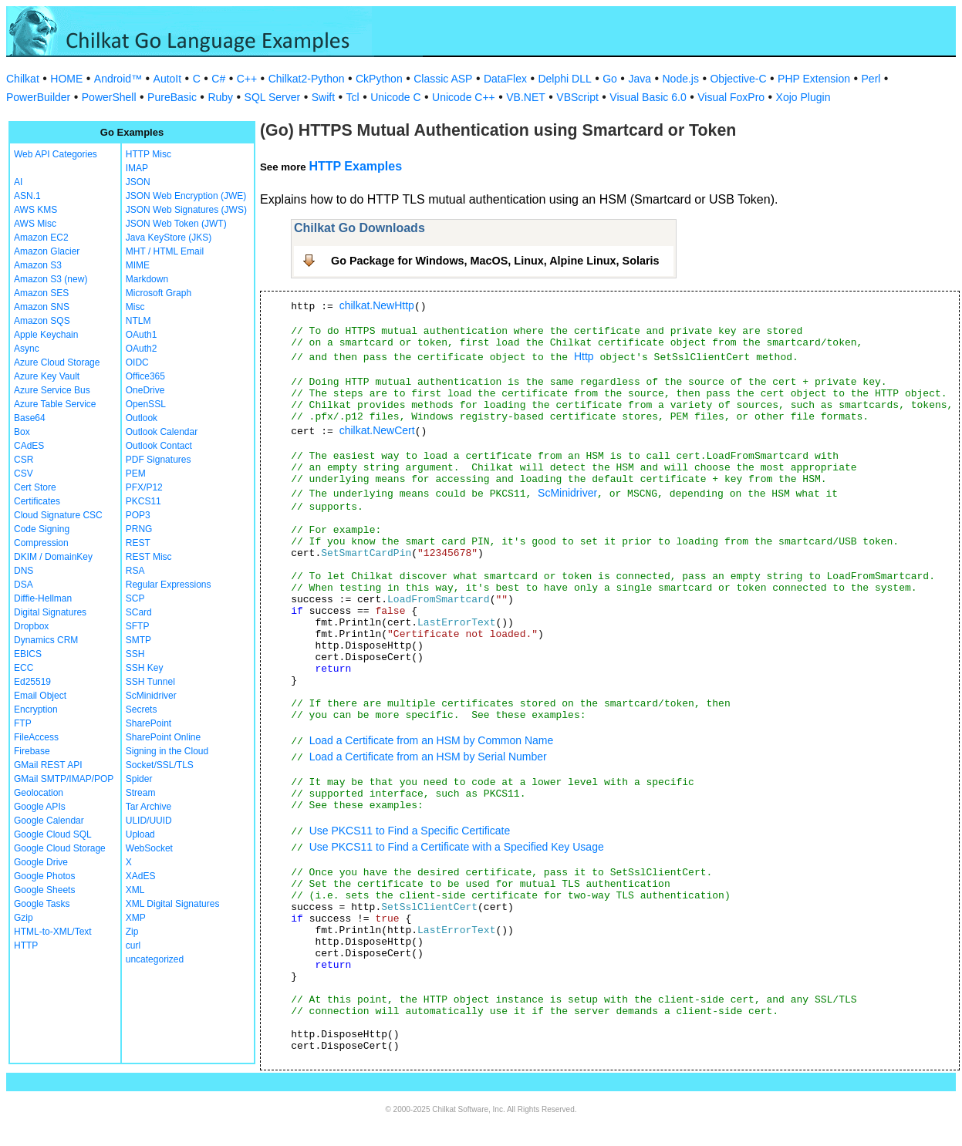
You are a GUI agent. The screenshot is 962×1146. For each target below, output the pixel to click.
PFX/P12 (144, 487)
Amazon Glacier (46, 251)
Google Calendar (49, 820)
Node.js (681, 78)
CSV (23, 473)
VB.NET (525, 97)
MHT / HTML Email (165, 251)
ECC (23, 667)
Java (639, 78)
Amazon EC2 (41, 237)
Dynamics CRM (46, 640)
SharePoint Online (163, 737)
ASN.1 (27, 195)
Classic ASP (442, 78)
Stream (141, 792)
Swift (323, 97)
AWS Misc (35, 223)
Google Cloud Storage (60, 848)
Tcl (352, 97)
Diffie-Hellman (43, 598)
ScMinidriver (151, 695)
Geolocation (38, 792)
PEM (136, 473)
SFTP (138, 626)
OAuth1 (141, 334)
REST (138, 543)
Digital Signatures (50, 612)
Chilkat (22, 78)
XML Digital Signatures (173, 903)
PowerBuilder (38, 97)
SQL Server (273, 97)
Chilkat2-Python (306, 78)
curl (133, 945)
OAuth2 (141, 348)
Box (22, 431)
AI (18, 182)
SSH (135, 654)
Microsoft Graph (158, 293)
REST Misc (149, 556)
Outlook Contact (159, 445)
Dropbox (31, 626)
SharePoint (148, 723)
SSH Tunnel (150, 681)
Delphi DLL (564, 78)
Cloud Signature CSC (58, 515)
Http (584, 356)
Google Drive (41, 862)
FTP (23, 723)
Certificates (37, 501)
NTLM (138, 320)
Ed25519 (32, 681)
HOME (66, 78)
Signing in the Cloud (167, 751)
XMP (136, 917)
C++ (247, 78)
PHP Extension (814, 78)
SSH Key (145, 667)
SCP (135, 598)
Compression (41, 543)
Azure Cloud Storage (57, 362)
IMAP (137, 168)
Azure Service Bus (52, 390)
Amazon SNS (41, 307)
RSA (135, 570)
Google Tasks (42, 903)
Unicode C (395, 97)
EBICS (28, 654)
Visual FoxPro (731, 97)
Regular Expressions (168, 584)
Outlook (141, 418)
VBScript (577, 97)
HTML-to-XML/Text (53, 931)
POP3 (138, 515)
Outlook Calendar (161, 431)
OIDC (137, 362)
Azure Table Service (55, 404)
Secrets (141, 709)
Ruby (220, 97)
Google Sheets (44, 890)
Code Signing (41, 529)
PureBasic (172, 97)
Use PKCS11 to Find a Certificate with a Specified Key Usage (456, 847)
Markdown (147, 279)
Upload (140, 834)
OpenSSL (146, 404)
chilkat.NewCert (377, 430)
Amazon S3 (38, 265)
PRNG (139, 529)
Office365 (145, 376)
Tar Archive (148, 806)
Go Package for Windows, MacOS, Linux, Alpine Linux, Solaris (495, 260)
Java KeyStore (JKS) (168, 237)
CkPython (379, 78)
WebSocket (149, 848)
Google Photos (44, 876)
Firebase (32, 751)
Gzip (23, 917)
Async (26, 348)
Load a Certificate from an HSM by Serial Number (428, 756)
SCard (139, 612)
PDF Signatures (158, 459)
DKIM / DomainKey (53, 556)
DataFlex (505, 78)
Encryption (36, 709)
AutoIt (168, 78)
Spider (139, 779)
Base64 (30, 418)
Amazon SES (41, 293)
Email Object (40, 695)
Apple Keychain (46, 334)
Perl (871, 78)
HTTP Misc (148, 154)
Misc (135, 307)
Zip (132, 931)
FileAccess (36, 737)
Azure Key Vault (46, 376)
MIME (138, 265)
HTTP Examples (355, 166)
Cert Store (35, 487)
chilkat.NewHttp (376, 305)
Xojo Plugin (803, 97)
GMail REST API (48, 765)
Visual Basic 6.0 (647, 97)
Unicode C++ (463, 97)
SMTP (138, 640)
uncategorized (155, 959)
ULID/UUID (149, 820)
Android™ (118, 78)
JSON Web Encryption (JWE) (186, 195)
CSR (23, 459)
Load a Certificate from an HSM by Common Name (431, 740)
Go (610, 78)
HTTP (26, 945)
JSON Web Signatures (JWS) (186, 209)
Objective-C (738, 78)
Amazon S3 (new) (50, 279)
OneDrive (145, 390)
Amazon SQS (42, 320)
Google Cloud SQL (53, 834)
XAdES (141, 876)
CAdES (29, 445)
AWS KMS (35, 209)
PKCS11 (143, 501)
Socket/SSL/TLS (160, 765)
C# (218, 78)
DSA (23, 584)
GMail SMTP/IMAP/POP (63, 779)
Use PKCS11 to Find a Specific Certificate (410, 830)
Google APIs (40, 806)
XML (135, 890)
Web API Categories (55, 154)
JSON (138, 182)
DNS (23, 570)
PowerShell (109, 97)
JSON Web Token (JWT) (176, 223)
